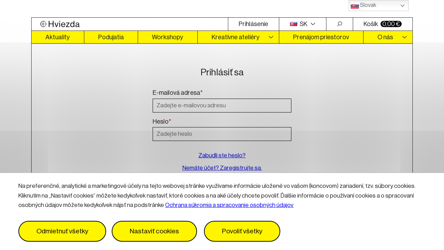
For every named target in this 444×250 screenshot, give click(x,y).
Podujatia (111, 37)
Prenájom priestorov (321, 37)
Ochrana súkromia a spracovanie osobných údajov (229, 205)
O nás (385, 37)
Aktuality (57, 37)
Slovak (363, 5)
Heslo (162, 122)
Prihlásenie (253, 24)
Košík (383, 24)
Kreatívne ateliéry (235, 37)
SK (299, 24)
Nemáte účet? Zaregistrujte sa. (222, 168)
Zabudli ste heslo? (222, 155)
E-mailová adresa (178, 93)
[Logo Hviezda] (129, 24)
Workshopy (167, 37)
